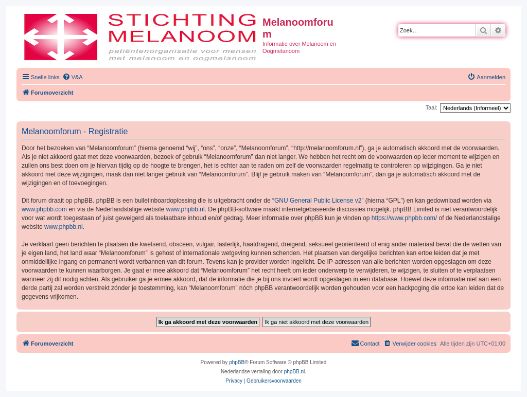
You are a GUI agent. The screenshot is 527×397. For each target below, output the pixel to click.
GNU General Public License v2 (317, 200)
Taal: (431, 107)
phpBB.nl (294, 371)
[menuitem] (72, 77)
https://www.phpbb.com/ (404, 218)
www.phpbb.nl (185, 209)
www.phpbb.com (44, 209)
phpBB (236, 362)
